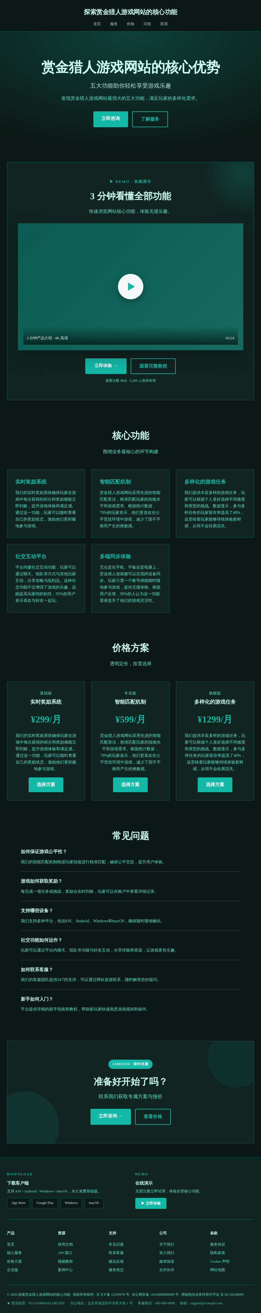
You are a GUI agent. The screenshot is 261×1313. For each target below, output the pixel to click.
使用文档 (65, 1244)
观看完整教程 (153, 366)
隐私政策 (217, 1253)
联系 (164, 24)
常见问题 (116, 1244)
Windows (71, 1203)
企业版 (12, 1270)
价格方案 (14, 1261)
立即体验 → (106, 365)
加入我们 (166, 1253)
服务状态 (116, 1270)
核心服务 (14, 1253)
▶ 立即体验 (151, 1203)
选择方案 (46, 784)
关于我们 (166, 1244)
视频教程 (65, 1261)
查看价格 (153, 1116)
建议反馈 (116, 1261)
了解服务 (150, 119)
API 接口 (65, 1253)
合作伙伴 (166, 1270)
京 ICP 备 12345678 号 (112, 1294)
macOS (94, 1203)
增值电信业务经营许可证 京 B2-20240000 (212, 1294)
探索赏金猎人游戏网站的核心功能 (130, 12)
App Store (18, 1203)
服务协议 (217, 1244)
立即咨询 (110, 118)
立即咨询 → (111, 1115)
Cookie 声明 (219, 1261)
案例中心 (65, 1270)
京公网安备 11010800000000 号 (155, 1294)
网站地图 (217, 1270)
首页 (97, 24)
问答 (147, 24)
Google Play (45, 1203)
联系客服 (116, 1253)
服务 (114, 24)
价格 (130, 24)
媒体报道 (166, 1261)
